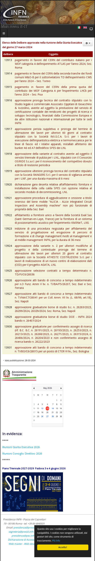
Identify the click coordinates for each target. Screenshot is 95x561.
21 (53, 412)
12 (42, 408)
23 (61, 412)
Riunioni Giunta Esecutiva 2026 (21, 447)
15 (57, 408)
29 (57, 416)
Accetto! (62, 547)
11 (38, 408)
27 (47, 416)
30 (61, 416)
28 (53, 416)
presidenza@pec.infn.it (24, 535)
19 (42, 412)
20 (47, 412)
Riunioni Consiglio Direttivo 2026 (22, 453)
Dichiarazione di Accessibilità (24, 539)
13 (47, 408)
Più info (56, 540)
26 (42, 416)
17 (34, 412)
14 (53, 408)
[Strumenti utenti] (88, 43)
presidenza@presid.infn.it (27, 527)
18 (38, 412)
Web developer (32, 543)
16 (61, 408)
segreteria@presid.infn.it (22, 531)
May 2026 (47, 388)
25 (38, 416)
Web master (15, 543)
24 (34, 416)
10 (34, 408)
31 (34, 420)
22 (57, 412)
